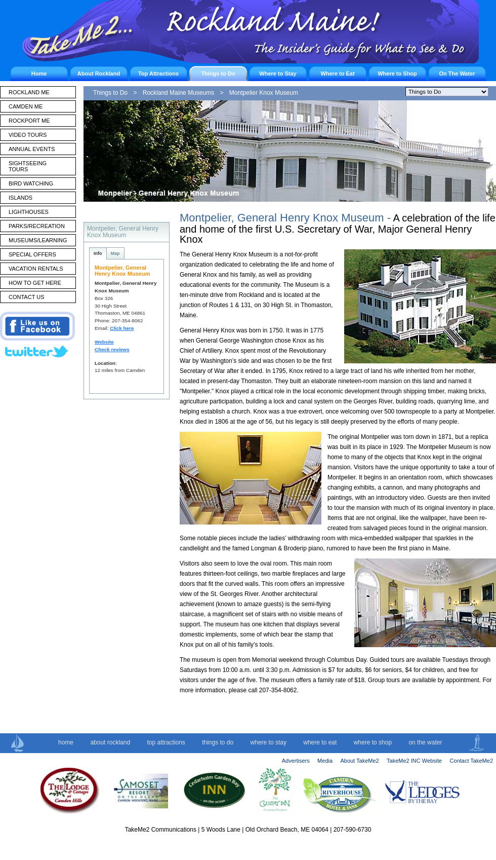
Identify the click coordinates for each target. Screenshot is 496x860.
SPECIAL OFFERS (32, 254)
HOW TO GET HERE (35, 283)
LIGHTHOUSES (29, 212)
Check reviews (112, 349)
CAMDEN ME (26, 106)
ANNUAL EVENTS (32, 149)
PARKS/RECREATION (37, 226)
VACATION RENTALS (36, 269)
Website (104, 342)
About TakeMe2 (359, 761)
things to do (217, 742)
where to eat (320, 742)
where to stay (268, 742)
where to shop (373, 742)
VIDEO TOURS (28, 135)
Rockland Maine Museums (178, 92)
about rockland (110, 742)
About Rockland (98, 73)
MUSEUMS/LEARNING (38, 240)
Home (39, 73)
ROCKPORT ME (29, 121)
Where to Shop (397, 73)
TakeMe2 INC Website (414, 761)
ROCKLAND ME (29, 92)
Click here (122, 328)
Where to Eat (337, 73)
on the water (425, 742)
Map (115, 253)
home (65, 742)
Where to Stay (277, 73)
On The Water (457, 73)
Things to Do (218, 73)
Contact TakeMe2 (471, 761)
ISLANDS (20, 198)
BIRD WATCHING (31, 183)
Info (98, 253)
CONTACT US (27, 297)
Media (325, 761)
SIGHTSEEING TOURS (28, 166)
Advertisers (296, 761)
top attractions (166, 742)
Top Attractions (158, 73)
